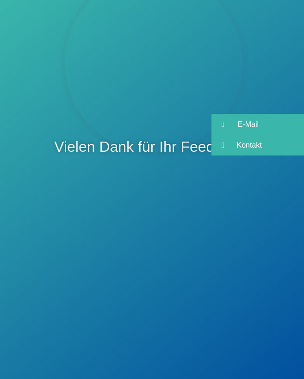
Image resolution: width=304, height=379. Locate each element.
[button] (257, 124)
